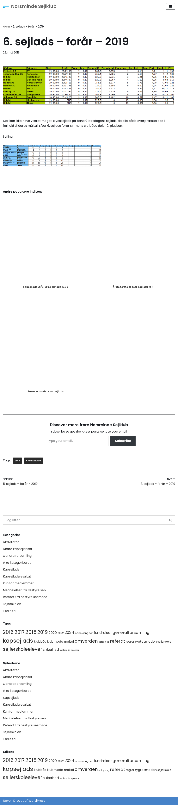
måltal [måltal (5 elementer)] (69, 642)
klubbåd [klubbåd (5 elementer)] (40, 642)
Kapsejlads (11, 569)
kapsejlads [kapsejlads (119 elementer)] (18, 641)
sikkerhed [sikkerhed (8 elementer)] (51, 649)
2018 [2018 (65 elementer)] (31, 632)
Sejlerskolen (12, 604)
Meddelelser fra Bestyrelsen (24, 590)
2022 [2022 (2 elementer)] (61, 633)
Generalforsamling (17, 555)
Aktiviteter (11, 542)
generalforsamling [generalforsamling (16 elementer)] (131, 632)
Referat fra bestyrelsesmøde (25, 597)
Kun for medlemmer (18, 583)
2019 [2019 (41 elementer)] (42, 632)
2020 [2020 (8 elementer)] (53, 632)
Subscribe (123, 441)
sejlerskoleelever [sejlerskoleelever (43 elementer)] (22, 649)
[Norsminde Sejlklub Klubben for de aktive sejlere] (30, 6)
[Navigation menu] (170, 6)
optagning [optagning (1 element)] (104, 642)
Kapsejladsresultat (17, 576)
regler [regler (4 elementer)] (130, 642)
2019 (17, 460)
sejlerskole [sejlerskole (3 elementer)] (164, 642)
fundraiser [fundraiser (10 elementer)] (103, 632)
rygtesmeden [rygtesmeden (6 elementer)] (146, 642)
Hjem (6, 26)
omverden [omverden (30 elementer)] (86, 641)
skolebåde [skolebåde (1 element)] (65, 650)
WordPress (36, 801)
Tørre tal (9, 611)
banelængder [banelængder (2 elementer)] (84, 633)
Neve (7, 801)
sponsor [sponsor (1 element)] (75, 650)
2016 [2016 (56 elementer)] (8, 632)
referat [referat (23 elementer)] (117, 641)
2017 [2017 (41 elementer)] (20, 632)
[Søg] (84, 520)
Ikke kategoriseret (17, 562)
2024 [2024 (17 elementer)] (69, 632)
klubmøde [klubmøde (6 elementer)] (55, 642)
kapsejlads (33, 460)
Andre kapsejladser (17, 549)
